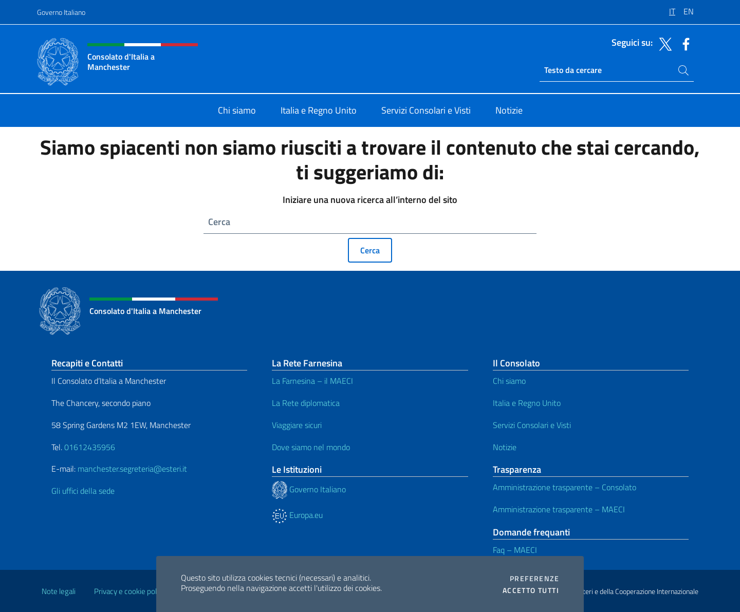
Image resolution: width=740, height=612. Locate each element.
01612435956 (89, 447)
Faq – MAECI (515, 550)
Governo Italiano (61, 12)
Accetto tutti (531, 590)
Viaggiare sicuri (297, 425)
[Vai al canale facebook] (683, 43)
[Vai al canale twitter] (663, 43)
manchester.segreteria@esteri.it (132, 468)
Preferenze (534, 578)
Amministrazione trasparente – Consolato (564, 487)
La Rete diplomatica (306, 403)
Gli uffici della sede (83, 491)
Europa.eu (297, 515)
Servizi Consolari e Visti (532, 425)
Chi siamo (509, 381)
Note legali (59, 591)
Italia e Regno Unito (527, 403)
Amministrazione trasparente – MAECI (559, 509)
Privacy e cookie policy (129, 591)
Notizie (504, 447)
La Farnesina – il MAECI (312, 381)
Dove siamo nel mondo (311, 447)
